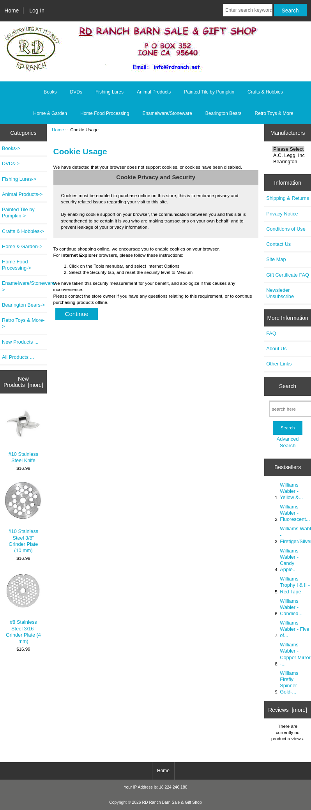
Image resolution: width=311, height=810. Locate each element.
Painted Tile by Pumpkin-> (18, 212)
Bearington (288, 162)
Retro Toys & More (274, 113)
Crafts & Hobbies (265, 92)
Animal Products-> (22, 194)
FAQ (271, 333)
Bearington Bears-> (23, 305)
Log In (36, 10)
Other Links (279, 364)
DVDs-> (10, 163)
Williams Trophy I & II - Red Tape (295, 585)
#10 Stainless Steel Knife (23, 433)
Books (50, 92)
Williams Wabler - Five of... (294, 629)
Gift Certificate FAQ (287, 275)
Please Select (288, 149)
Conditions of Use (286, 229)
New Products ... (20, 342)
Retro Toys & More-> (23, 323)
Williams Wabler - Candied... (291, 607)
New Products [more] (23, 382)
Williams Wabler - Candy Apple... (289, 560)
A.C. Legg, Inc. (288, 155)
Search (287, 386)
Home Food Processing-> (16, 265)
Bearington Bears (223, 113)
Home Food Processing (104, 113)
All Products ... (18, 357)
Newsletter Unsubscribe (280, 293)
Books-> (11, 148)
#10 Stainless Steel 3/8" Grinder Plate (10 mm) (23, 517)
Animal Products (154, 92)
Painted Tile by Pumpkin (209, 92)
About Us (276, 348)
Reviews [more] (287, 710)
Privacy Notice (282, 214)
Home (11, 10)
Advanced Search (288, 442)
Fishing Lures (109, 92)
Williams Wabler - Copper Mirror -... (295, 654)
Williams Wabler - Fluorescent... (295, 513)
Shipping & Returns (287, 198)
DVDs (76, 92)
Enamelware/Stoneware (167, 113)
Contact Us (278, 244)
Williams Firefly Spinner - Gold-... (290, 682)
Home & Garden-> (22, 246)
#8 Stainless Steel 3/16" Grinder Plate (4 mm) (23, 608)
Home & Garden (50, 113)
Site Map (276, 259)
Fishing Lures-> (19, 179)
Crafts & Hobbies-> (23, 231)
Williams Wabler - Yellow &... (291, 491)
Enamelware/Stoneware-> (24, 286)
